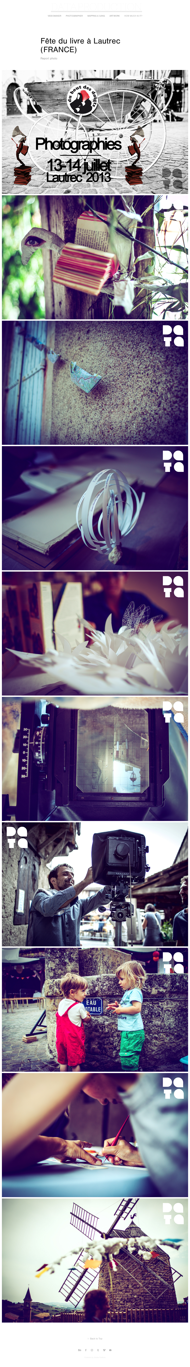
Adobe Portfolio (100, 1357)
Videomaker (54, 16)
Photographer (74, 16)
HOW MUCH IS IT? (133, 16)
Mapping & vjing (96, 16)
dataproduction (96, 6)
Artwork (114, 16)
